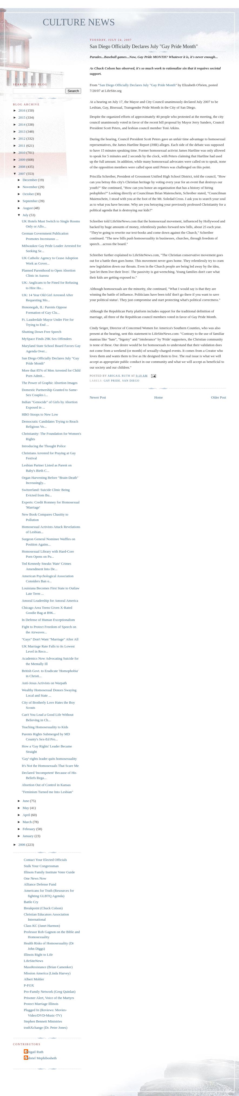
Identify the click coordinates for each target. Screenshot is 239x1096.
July (26, 215)
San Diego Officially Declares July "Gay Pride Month (137, 85)
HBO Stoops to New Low (40, 414)
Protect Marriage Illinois (41, 1004)
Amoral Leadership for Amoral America (50, 601)
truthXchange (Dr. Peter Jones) (45, 1027)
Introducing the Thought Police (44, 446)
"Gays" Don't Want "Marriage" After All (50, 639)
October (29, 194)
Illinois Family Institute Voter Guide (49, 872)
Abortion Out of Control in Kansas (46, 785)
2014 (22, 124)
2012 (22, 138)
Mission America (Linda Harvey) (47, 973)
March (28, 822)
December (30, 180)
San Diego (130, 380)
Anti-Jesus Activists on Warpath (44, 683)
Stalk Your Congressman (41, 866)
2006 (22, 845)
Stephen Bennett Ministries (43, 1021)
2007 (22, 174)
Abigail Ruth (34, 1052)
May (26, 808)
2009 (22, 160)
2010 (22, 153)
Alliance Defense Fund (40, 884)
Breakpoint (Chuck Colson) (43, 908)
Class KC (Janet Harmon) (42, 926)
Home (158, 397)
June (26, 801)
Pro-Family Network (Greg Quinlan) (49, 992)
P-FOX (29, 985)
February (29, 829)
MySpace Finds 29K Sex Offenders (47, 339)
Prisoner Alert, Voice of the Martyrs (49, 998)
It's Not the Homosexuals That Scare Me (50, 766)
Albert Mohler (34, 979)
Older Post (218, 397)
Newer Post (98, 397)
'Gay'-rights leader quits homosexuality (49, 759)
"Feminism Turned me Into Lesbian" (47, 792)
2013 (22, 131)
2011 (22, 145)
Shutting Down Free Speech (41, 332)
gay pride (112, 380)
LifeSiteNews (33, 961)
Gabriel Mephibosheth (41, 1058)
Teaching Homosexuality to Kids (45, 727)
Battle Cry (31, 902)
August (28, 208)
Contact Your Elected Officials (45, 860)
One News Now (35, 878)
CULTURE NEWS (79, 22)
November (30, 187)
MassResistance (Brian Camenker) (48, 967)
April (27, 815)
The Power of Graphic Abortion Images (49, 383)
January (29, 836)
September (31, 201)
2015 (22, 117)
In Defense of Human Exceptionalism (48, 620)
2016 (22, 110)
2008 (22, 167)
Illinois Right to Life (38, 955)
